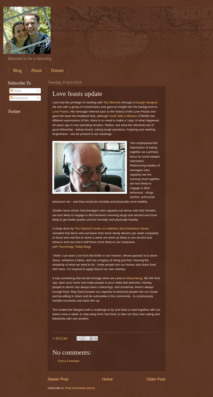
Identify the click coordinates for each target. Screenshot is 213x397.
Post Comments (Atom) (80, 388)
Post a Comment (68, 361)
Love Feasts (60, 111)
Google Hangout (146, 102)
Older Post (155, 379)
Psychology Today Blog (74, 246)
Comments (19, 98)
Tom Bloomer (112, 102)
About (36, 70)
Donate (57, 70)
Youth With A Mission (123, 116)
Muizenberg (134, 278)
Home (107, 379)
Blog (17, 70)
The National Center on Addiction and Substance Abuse (112, 228)
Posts (15, 90)
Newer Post (58, 379)
